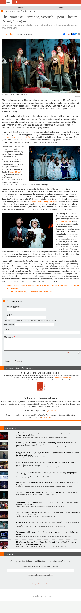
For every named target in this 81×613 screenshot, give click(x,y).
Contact (34, 596)
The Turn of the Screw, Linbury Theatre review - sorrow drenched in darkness (47, 492)
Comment (8, 337)
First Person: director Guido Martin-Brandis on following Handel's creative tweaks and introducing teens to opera (46, 543)
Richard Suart (15, 172)
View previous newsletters (40, 584)
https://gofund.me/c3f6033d (63, 377)
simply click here (50, 411)
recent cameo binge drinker (44, 202)
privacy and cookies (45, 596)
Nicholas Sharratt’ (64, 221)
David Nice (8, 34)
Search (60, 8)
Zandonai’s (16, 137)
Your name (13, 306)
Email (10, 314)
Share (67, 34)
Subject (7, 329)
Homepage (9, 325)
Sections (20, 8)
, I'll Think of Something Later (30, 292)
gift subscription (46, 417)
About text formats (70, 353)
